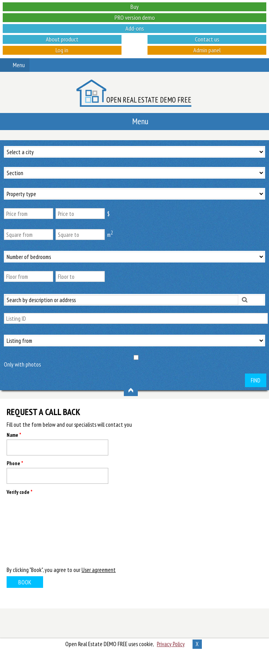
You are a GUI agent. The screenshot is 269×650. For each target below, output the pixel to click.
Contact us (207, 39)
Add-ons (134, 28)
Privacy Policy (171, 644)
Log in (62, 50)
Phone (15, 463)
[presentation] (38, 530)
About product (62, 39)
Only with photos (22, 364)
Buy (134, 6)
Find (255, 380)
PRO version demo (135, 17)
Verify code (19, 492)
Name (14, 435)
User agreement (99, 570)
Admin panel (207, 50)
